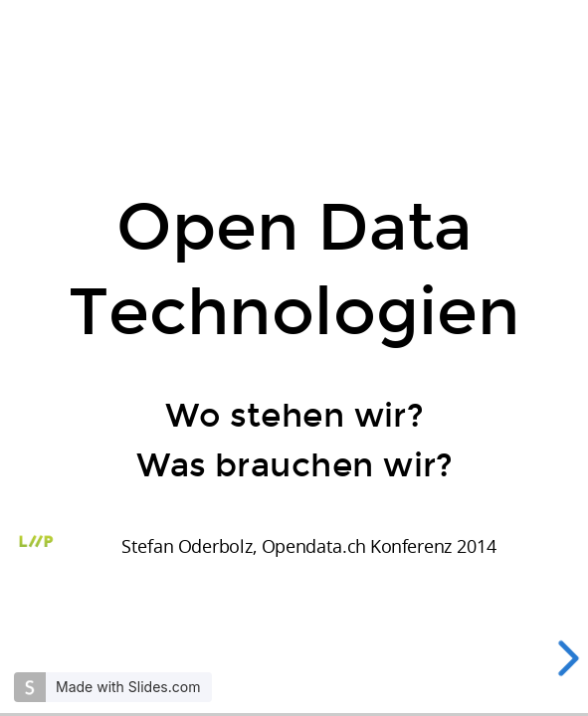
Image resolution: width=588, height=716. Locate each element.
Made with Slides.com (128, 686)
